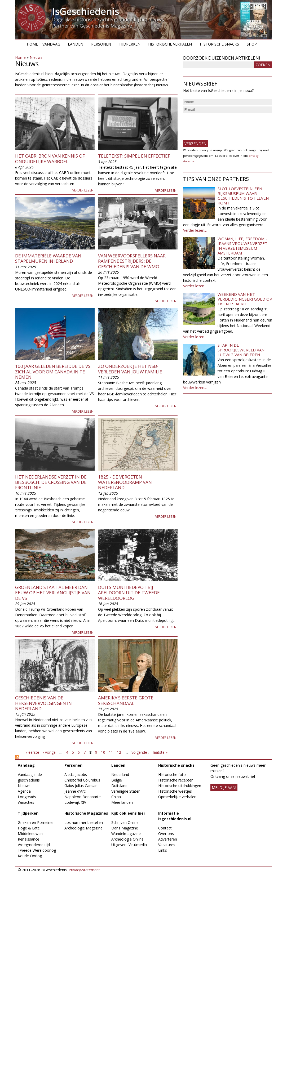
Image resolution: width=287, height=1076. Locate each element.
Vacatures (166, 844)
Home (32, 44)
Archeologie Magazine (83, 828)
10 (103, 752)
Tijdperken (129, 44)
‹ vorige (49, 752)
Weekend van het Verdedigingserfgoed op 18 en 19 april (245, 299)
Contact (165, 828)
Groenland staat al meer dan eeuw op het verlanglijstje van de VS (53, 592)
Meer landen (122, 802)
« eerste (32, 752)
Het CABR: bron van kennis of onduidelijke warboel (50, 158)
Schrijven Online (125, 822)
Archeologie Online (127, 839)
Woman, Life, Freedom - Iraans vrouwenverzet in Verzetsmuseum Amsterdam (242, 246)
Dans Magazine (124, 828)
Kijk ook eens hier (128, 813)
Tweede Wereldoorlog (37, 850)
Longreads (27, 796)
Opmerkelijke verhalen (177, 796)
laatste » (160, 752)
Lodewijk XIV (75, 802)
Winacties (26, 802)
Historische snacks (219, 44)
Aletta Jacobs (75, 774)
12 (119, 752)
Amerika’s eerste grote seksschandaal (125, 700)
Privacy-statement (84, 869)
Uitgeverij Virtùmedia (129, 844)
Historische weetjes (175, 791)
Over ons (166, 833)
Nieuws (36, 57)
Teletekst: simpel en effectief (134, 156)
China (116, 796)
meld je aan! (224, 787)
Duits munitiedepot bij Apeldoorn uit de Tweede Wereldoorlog (129, 592)
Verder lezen (83, 190)
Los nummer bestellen (83, 822)
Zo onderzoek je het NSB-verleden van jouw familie (130, 368)
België (116, 780)
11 (111, 752)
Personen (101, 44)
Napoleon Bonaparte (82, 796)
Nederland (120, 774)
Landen (75, 44)
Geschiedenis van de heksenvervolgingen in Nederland (43, 703)
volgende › (140, 752)
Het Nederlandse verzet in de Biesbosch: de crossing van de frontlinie (51, 482)
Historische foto (172, 774)
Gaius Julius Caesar (80, 785)
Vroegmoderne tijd (34, 844)
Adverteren (167, 839)
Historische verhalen (170, 44)
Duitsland (119, 785)
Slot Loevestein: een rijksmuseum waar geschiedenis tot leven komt (243, 196)
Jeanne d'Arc (75, 791)
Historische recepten (175, 780)
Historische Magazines (86, 813)
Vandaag (51, 44)
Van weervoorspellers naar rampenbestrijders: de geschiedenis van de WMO (132, 261)
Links (162, 850)
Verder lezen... (195, 230)
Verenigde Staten (125, 791)
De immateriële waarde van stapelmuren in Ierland (48, 258)
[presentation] (223, 124)
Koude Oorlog (30, 855)
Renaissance (28, 839)
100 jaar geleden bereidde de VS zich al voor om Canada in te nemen (52, 371)
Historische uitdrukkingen (179, 785)
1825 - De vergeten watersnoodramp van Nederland (125, 482)
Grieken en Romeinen (36, 822)
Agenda (24, 791)
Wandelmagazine (126, 833)
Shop (252, 44)
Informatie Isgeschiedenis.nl (174, 816)
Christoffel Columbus (82, 780)
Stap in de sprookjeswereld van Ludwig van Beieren (241, 349)
